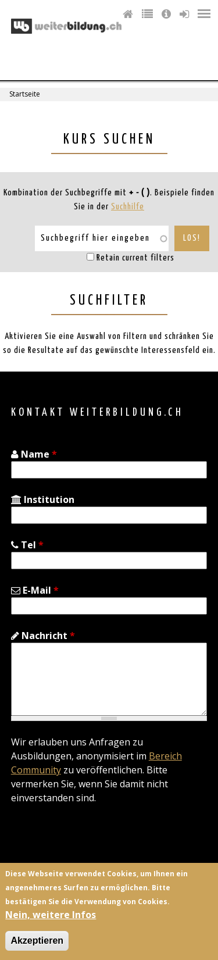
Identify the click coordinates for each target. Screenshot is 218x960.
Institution (42, 499)
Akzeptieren (36, 940)
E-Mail (35, 590)
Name (34, 454)
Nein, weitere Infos (50, 914)
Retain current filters (135, 258)
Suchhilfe (127, 206)
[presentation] (99, 841)
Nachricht (43, 635)
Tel (27, 544)
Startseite (24, 94)
